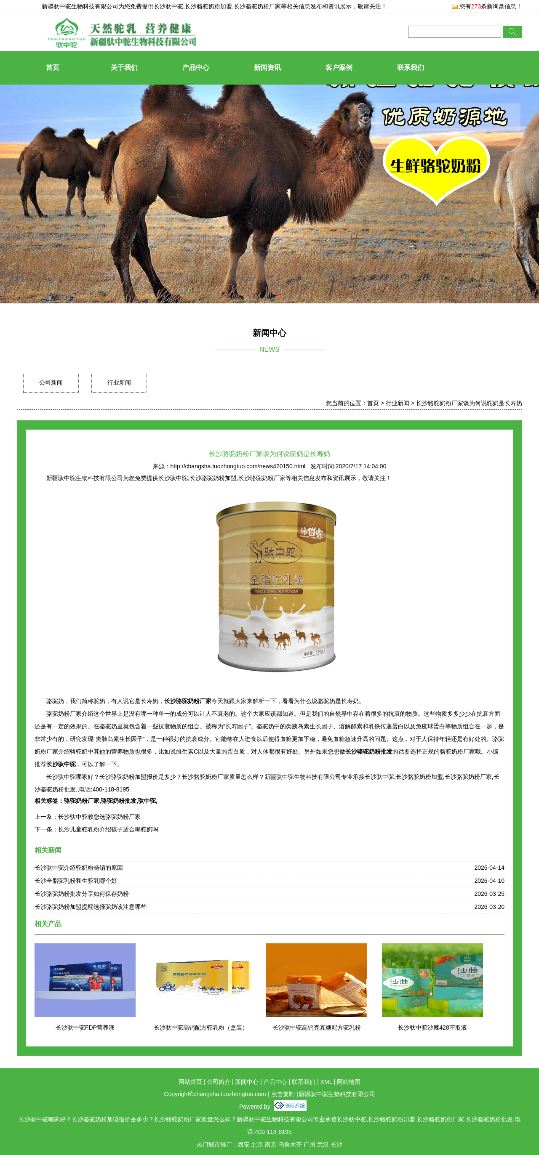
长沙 (336, 1144)
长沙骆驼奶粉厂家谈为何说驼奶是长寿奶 (469, 403)
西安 (244, 1144)
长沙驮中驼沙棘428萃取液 (432, 1027)
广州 (309, 1144)
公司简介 (218, 1081)
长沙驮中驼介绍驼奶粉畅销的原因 (79, 867)
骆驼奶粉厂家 (81, 800)
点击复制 (283, 1094)
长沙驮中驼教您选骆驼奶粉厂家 (99, 816)
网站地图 (348, 1081)
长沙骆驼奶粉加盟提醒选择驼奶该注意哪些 (91, 906)
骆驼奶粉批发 (118, 800)
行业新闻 (119, 382)
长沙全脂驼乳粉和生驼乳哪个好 (76, 880)
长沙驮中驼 (168, 6)
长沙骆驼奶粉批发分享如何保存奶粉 (82, 893)
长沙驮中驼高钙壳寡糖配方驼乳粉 (316, 1027)
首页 (52, 67)
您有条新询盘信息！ (486, 6)
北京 (257, 1144)
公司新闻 (51, 382)
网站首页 (190, 1081)
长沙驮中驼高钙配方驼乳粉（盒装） (201, 1027)
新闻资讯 (267, 67)
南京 (271, 1144)
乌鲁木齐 (290, 1144)
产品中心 (195, 67)
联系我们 (410, 67)
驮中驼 (147, 800)
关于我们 (124, 67)
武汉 (323, 1144)
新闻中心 (247, 1081)
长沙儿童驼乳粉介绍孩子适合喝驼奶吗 (108, 829)
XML (326, 1081)
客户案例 (339, 67)
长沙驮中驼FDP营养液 (85, 1027)
